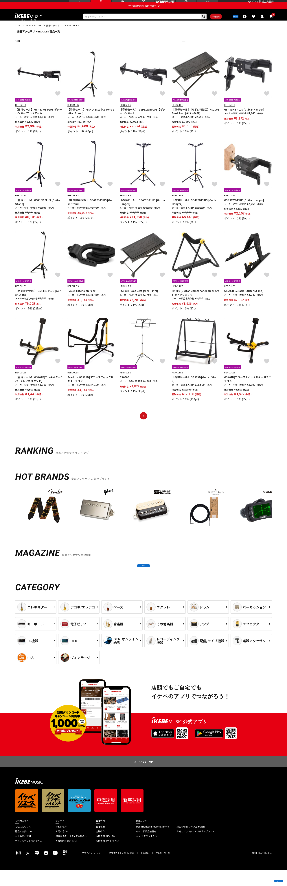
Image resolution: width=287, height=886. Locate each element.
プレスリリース (163, 869)
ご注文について (23, 842)
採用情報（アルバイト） (108, 856)
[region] (143, 518)
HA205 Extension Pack (81, 299)
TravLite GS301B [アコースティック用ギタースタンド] (90, 387)
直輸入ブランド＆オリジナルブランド (195, 847)
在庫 (222, 49)
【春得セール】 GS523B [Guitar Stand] (195, 387)
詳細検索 (206, 24)
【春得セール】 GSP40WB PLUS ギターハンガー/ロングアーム (38, 119)
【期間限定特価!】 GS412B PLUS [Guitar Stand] (90, 210)
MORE (143, 577)
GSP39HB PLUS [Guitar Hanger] (244, 118)
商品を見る (266, 878)
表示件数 (253, 49)
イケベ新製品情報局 (146, 847)
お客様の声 (61, 842)
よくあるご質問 (23, 852)
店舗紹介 (100, 847)
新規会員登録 (266, 4)
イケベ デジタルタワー (147, 852)
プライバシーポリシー (92, 869)
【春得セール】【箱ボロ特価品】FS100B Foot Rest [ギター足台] (195, 119)
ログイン (251, 4)
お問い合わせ (62, 847)
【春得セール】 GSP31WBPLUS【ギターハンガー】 (142, 119)
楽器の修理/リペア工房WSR (190, 842)
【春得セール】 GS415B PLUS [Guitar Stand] (38, 210)
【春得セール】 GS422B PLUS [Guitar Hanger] (195, 210)
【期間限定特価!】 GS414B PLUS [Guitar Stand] (38, 301)
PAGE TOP (146, 777)
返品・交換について (25, 847)
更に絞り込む (167, 49)
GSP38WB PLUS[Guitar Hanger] (244, 208)
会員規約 (145, 869)
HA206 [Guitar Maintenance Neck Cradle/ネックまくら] (196, 301)
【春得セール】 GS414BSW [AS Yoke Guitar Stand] (91, 119)
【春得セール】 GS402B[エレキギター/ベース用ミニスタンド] (38, 387)
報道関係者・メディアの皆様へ (71, 852)
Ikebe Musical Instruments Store (152, 842)
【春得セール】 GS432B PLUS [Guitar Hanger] (142, 210)
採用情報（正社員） (106, 852)
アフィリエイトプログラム (28, 856)
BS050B (124, 386)
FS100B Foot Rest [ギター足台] (139, 299)
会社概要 (100, 842)
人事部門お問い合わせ (67, 856)
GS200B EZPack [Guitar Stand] (243, 299)
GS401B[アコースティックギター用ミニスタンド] (247, 387)
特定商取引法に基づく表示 (121, 869)
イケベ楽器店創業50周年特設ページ (143, 12)
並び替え (194, 49)
